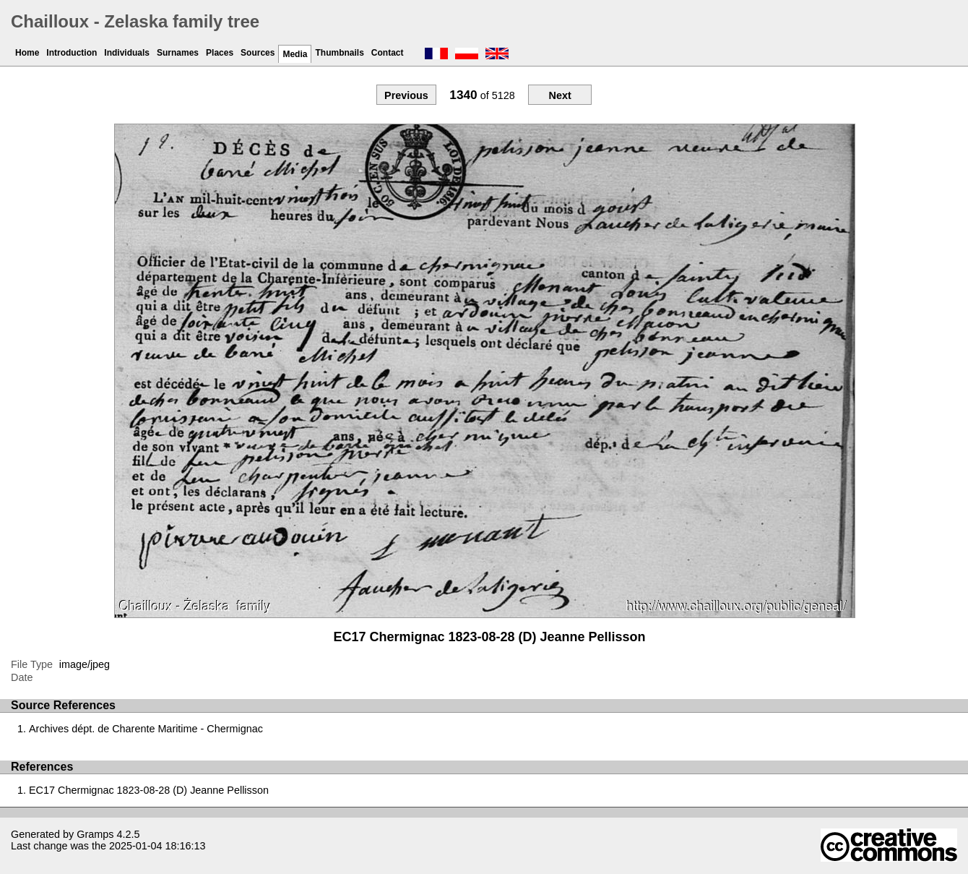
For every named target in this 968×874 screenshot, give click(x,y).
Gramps (95, 834)
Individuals (127, 53)
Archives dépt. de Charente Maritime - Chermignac (146, 728)
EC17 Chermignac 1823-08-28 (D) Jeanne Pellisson (149, 790)
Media (294, 54)
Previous (406, 95)
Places (219, 53)
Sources (258, 53)
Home (27, 53)
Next (559, 95)
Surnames (178, 53)
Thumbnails (339, 53)
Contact (387, 53)
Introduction (71, 53)
